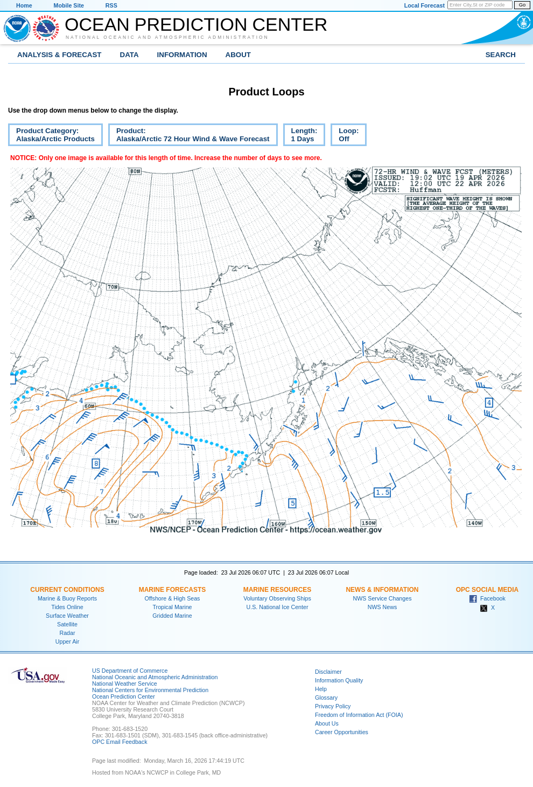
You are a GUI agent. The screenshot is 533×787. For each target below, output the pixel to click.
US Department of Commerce (129, 670)
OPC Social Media (487, 589)
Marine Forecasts (172, 589)
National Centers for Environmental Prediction (150, 690)
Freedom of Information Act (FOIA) (359, 715)
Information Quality (339, 680)
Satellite (67, 624)
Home (24, 5)
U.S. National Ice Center (277, 607)
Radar (67, 633)
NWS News (382, 607)
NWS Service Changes (382, 598)
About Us (327, 723)
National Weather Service (124, 683)
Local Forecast (424, 5)
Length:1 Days (300, 136)
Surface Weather (67, 615)
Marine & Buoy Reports (67, 598)
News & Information (382, 589)
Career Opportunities (341, 732)
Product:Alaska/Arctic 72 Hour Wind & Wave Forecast (189, 136)
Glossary (326, 697)
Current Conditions (67, 589)
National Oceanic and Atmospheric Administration (167, 37)
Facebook (487, 598)
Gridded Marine (172, 615)
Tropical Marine (172, 607)
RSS (111, 5)
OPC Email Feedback (119, 741)
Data (129, 55)
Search (501, 55)
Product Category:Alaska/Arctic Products (51, 136)
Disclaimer (328, 671)
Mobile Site (69, 5)
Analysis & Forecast (59, 55)
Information (182, 55)
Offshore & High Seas (172, 598)
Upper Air (67, 641)
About (238, 55)
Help (321, 689)
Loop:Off (345, 136)
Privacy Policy (332, 706)
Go (522, 5)
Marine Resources (277, 589)
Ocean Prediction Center (196, 24)
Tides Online (67, 607)
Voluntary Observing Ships (277, 598)
